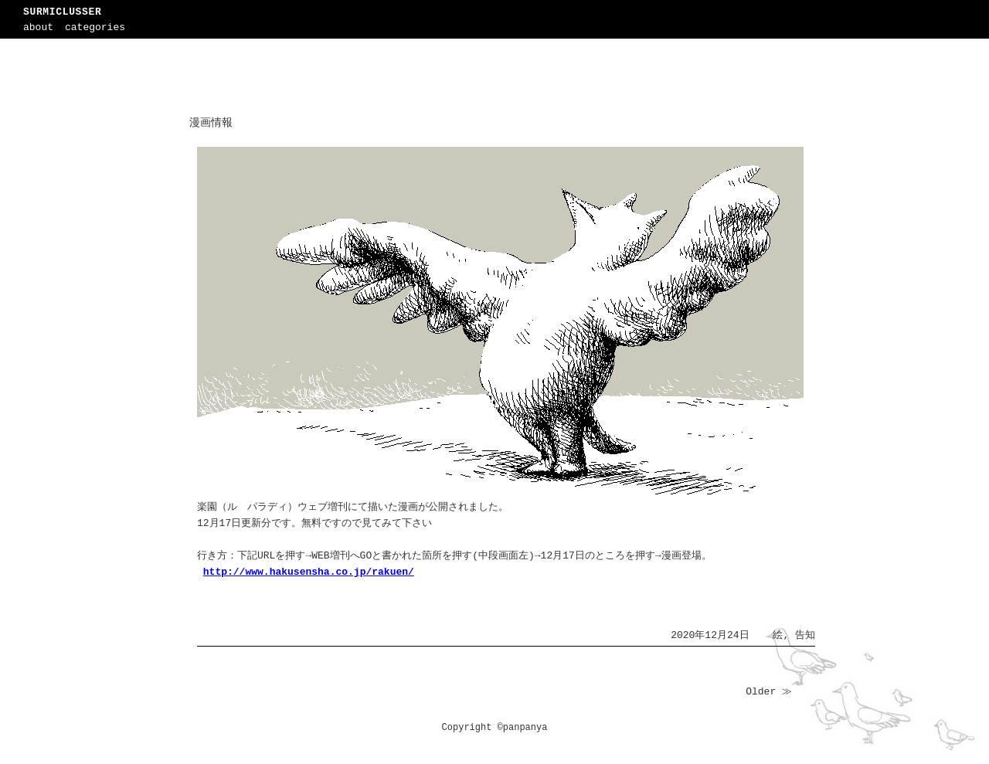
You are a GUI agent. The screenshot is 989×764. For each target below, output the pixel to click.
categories (95, 27)
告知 (805, 635)
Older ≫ (769, 692)
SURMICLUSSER (62, 12)
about (38, 27)
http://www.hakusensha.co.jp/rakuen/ (308, 572)
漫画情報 (211, 123)
